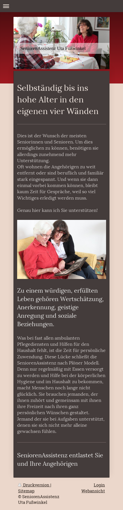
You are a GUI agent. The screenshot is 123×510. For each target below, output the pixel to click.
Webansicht (93, 491)
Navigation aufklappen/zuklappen (61, 6)
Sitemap (26, 491)
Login (99, 485)
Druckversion (34, 485)
